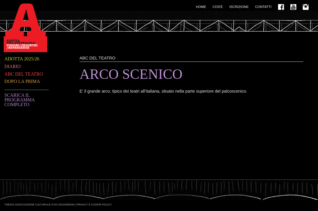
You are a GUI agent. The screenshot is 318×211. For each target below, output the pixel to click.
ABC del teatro (23, 74)
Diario (12, 66)
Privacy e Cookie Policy (94, 204)
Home (201, 6)
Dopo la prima (22, 81)
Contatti (263, 6)
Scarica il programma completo (19, 100)
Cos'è (218, 6)
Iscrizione (239, 6)
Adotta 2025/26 (21, 58)
